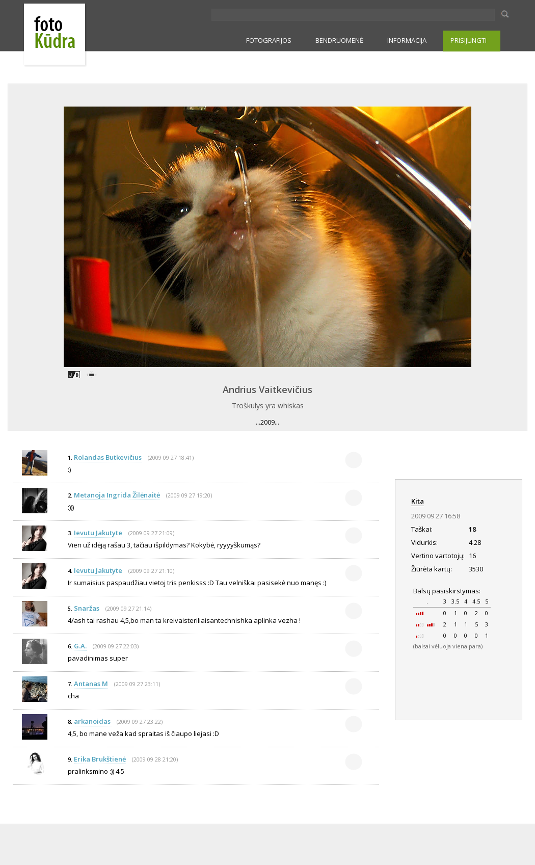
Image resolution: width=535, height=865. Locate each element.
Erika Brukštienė (100, 759)
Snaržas (86, 608)
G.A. (80, 645)
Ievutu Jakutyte (98, 532)
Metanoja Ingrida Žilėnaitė (117, 495)
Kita (417, 501)
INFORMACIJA (406, 40)
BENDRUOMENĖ (339, 40)
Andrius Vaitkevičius (267, 389)
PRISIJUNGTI (468, 40)
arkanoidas (93, 721)
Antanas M (91, 683)
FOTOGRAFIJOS (268, 40)
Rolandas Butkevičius (108, 457)
